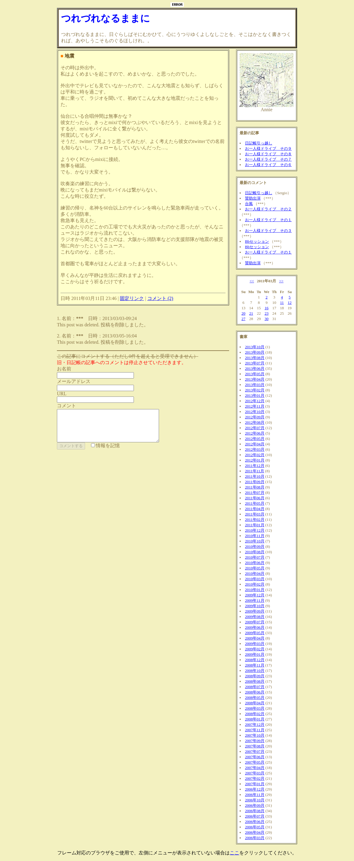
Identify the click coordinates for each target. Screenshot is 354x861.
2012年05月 (254, 438)
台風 (249, 203)
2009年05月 (254, 633)
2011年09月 (254, 481)
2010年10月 (254, 541)
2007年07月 (254, 751)
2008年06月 (254, 692)
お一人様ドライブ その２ (268, 209)
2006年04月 (254, 832)
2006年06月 (254, 821)
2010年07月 (254, 557)
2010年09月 (254, 546)
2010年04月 (254, 573)
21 (251, 313)
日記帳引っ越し (258, 143)
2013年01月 (254, 395)
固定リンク (132, 298)
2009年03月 (254, 643)
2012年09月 (254, 417)
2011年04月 (254, 508)
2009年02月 (254, 649)
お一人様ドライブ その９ (268, 148)
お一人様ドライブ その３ (268, 230)
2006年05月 (254, 827)
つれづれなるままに (105, 18)
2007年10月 (254, 735)
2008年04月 (254, 703)
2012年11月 (254, 406)
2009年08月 (254, 616)
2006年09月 (254, 805)
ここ (234, 852)
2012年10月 (254, 411)
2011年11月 (254, 471)
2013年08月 (254, 357)
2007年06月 (254, 757)
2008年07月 (254, 686)
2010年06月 (254, 562)
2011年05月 (254, 503)
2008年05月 (254, 697)
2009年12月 (254, 595)
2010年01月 (254, 589)
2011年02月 (254, 519)
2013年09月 (254, 352)
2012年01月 (254, 460)
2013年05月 (254, 374)
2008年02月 (254, 713)
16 (266, 308)
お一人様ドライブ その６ (268, 164)
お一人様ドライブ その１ (268, 220)
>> (281, 281)
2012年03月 (254, 449)
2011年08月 (254, 487)
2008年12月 (254, 660)
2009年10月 (254, 606)
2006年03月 (254, 838)
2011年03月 (254, 514)
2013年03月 (254, 384)
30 (266, 318)
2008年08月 (254, 681)
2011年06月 (254, 498)
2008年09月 (254, 676)
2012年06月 (254, 433)
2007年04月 (254, 767)
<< (251, 281)
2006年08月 (254, 811)
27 (243, 318)
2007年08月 (254, 746)
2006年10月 (254, 800)
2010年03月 (254, 579)
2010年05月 (254, 568)
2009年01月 (254, 654)
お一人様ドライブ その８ (268, 154)
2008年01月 (254, 719)
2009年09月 (254, 611)
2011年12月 (254, 465)
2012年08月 (254, 422)
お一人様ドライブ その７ (268, 159)
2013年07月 (254, 363)
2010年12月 (254, 530)
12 (290, 302)
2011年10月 (254, 476)
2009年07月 (254, 622)
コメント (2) (160, 298)
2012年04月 (254, 444)
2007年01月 (254, 784)
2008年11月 (254, 665)
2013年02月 (254, 390)
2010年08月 (254, 552)
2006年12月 (254, 789)
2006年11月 (254, 794)
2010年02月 (254, 584)
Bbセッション (257, 241)
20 (243, 313)
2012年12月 (254, 401)
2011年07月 (254, 492)
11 (282, 302)
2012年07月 (254, 428)
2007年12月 (254, 724)
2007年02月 (254, 778)
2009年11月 (254, 600)
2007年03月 (254, 773)
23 (266, 313)
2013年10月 (254, 347)
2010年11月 (254, 535)
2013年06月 (254, 368)
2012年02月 (254, 455)
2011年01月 (254, 525)
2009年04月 (254, 638)
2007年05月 (254, 762)
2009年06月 (254, 627)
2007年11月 (254, 730)
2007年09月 (254, 740)
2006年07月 (254, 816)
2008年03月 (254, 708)
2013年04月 (254, 379)
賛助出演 (253, 198)
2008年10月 (254, 670)
